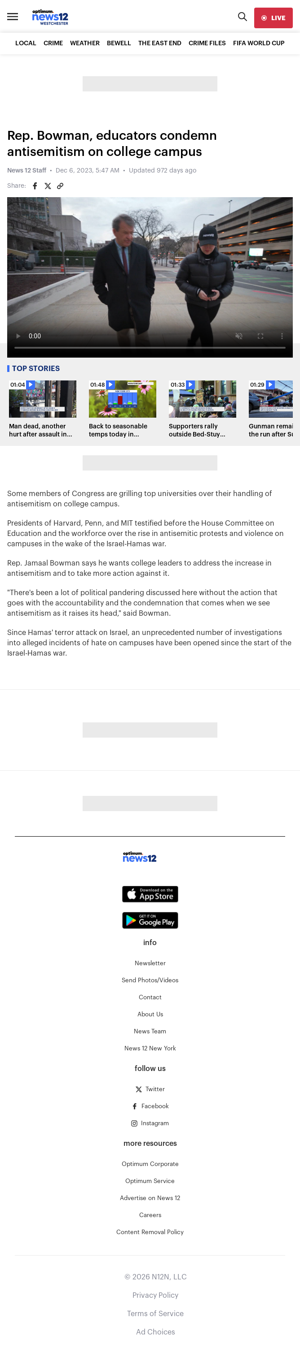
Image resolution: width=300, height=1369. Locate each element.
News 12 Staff (26, 171)
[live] (273, 18)
